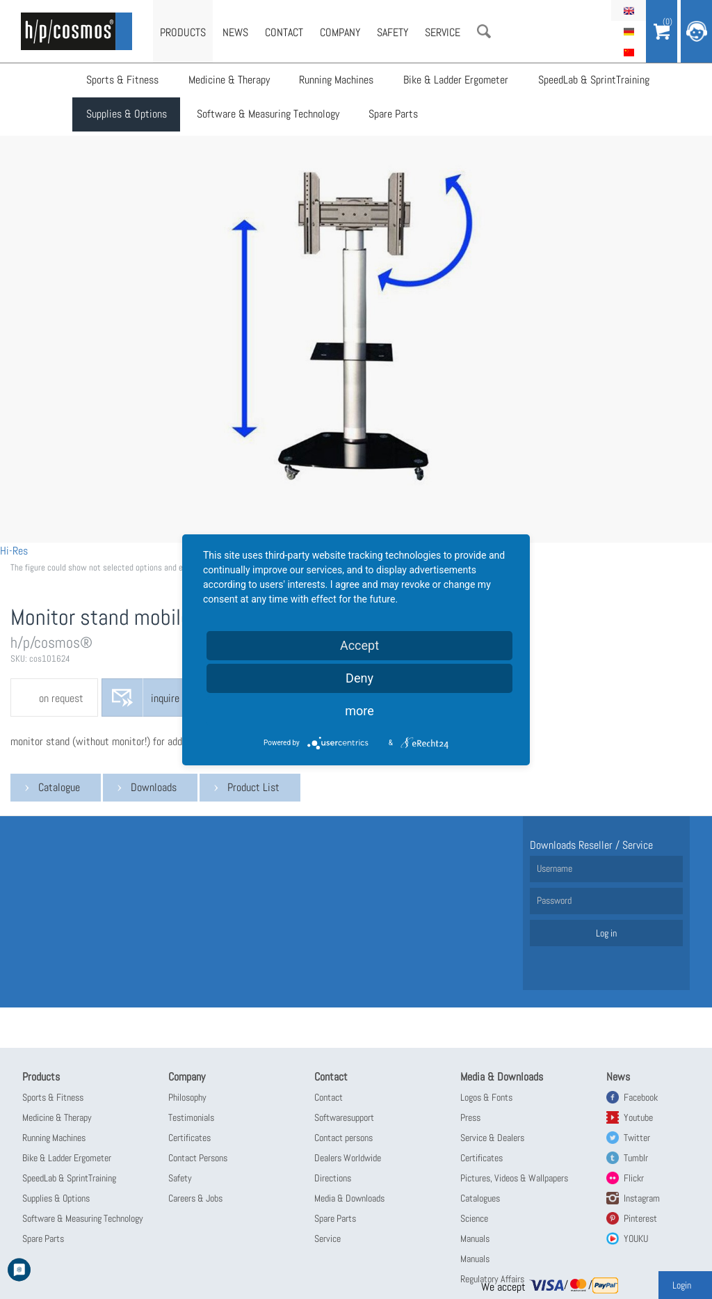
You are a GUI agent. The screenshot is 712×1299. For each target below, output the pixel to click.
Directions (332, 1178)
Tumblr (636, 1157)
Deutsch (628, 31)
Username (554, 868)
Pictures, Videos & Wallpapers (514, 1178)
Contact (284, 32)
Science (474, 1218)
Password (554, 900)
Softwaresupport (344, 1117)
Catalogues (480, 1198)
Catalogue (59, 787)
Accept (359, 645)
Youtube (638, 1117)
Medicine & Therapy (228, 80)
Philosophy (187, 1097)
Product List (253, 787)
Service (442, 32)
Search (484, 31)
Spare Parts (392, 115)
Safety (392, 32)
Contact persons (343, 1137)
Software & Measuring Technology (267, 115)
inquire (165, 698)
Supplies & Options (126, 115)
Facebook (641, 1097)
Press (470, 1117)
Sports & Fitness (122, 80)
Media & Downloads (349, 1198)
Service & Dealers (492, 1137)
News (235, 32)
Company (340, 32)
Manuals (475, 1238)
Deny (359, 678)
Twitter (637, 1137)
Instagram (642, 1198)
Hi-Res (14, 550)
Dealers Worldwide (347, 1157)
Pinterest (640, 1218)
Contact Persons (197, 1157)
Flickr (634, 1178)
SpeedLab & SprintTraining (591, 80)
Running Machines (335, 80)
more (359, 710)
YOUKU (636, 1238)
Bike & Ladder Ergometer (454, 80)
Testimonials (191, 1117)
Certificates (189, 1137)
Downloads (154, 787)
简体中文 (628, 52)
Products (183, 32)
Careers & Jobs (195, 1198)
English (628, 10)
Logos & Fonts (486, 1097)
